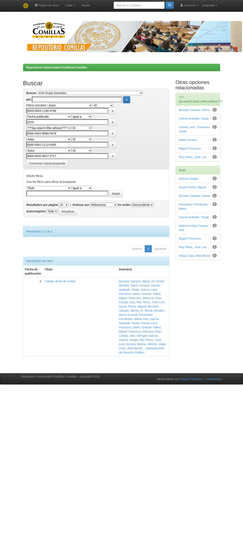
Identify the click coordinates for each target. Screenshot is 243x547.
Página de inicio (47, 5)
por (28, 99)
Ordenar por (81, 204)
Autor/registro (36, 211)
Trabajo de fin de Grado (59, 281)
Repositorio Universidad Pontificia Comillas (56, 67)
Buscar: (31, 93)
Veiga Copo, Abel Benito (195, 255)
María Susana (188, 140)
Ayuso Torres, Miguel (132, 306)
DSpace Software (191, 379)
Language (209, 5)
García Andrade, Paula (194, 118)
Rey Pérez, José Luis (150, 302)
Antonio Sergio (188, 178)
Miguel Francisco (190, 148)
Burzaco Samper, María (134, 281)
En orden (124, 204)
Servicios (189, 5)
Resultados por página (42, 204)
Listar (70, 5)
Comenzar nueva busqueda (47, 163)
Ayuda (86, 5)
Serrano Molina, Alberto (141, 344)
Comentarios (213, 379)
